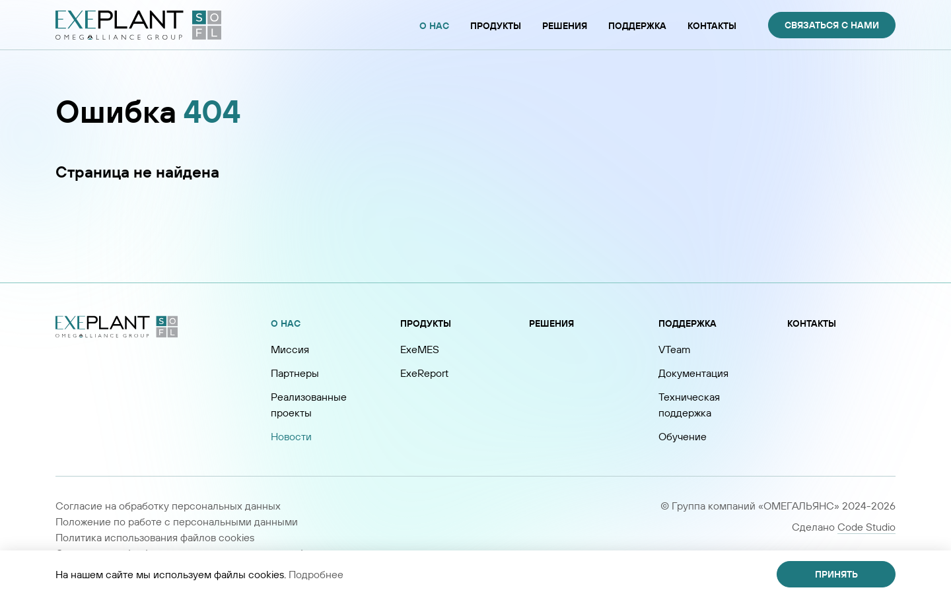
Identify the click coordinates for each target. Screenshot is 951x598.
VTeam (674, 349)
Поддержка (687, 323)
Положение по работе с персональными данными (176, 521)
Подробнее (316, 574)
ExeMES (419, 349)
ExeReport (424, 373)
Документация (693, 373)
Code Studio (866, 526)
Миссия (290, 349)
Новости (291, 436)
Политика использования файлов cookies (154, 537)
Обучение (682, 436)
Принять (836, 574)
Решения (551, 323)
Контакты (811, 323)
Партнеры (295, 373)
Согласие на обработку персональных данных (168, 505)
